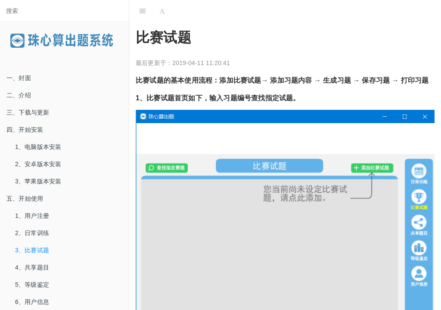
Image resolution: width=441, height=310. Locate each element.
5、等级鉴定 (32, 284)
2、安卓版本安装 (38, 164)
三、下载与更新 (27, 112)
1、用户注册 (32, 215)
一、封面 (18, 77)
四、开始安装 (24, 129)
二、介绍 (18, 95)
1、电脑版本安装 (38, 146)
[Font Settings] (162, 11)
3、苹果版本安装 (38, 181)
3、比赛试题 (32, 250)
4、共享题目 (32, 267)
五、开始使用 (24, 198)
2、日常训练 (32, 232)
